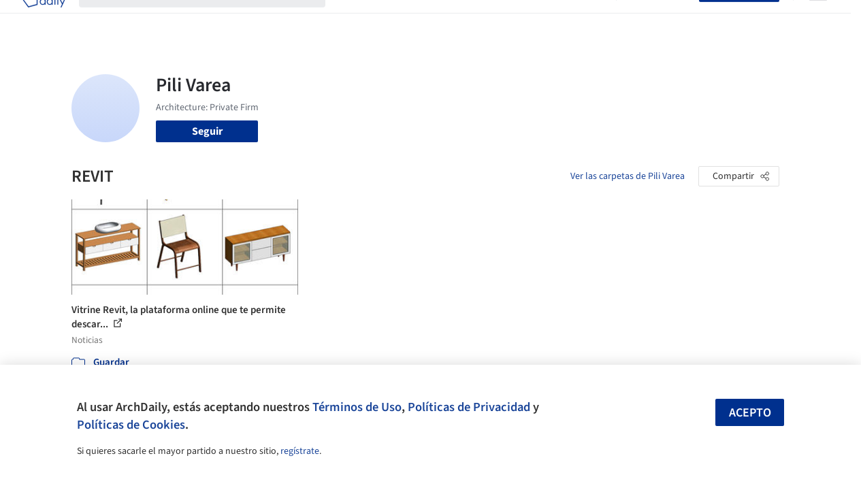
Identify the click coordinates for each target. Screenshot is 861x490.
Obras (353, 19)
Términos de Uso (357, 407)
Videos (586, 19)
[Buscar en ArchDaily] (213, 19)
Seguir (207, 131)
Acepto (750, 412)
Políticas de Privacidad (469, 407)
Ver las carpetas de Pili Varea (627, 176)
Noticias (541, 19)
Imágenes (400, 19)
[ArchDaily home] (43, 19)
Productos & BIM (472, 19)
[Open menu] (818, 19)
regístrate (299, 451)
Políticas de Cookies (131, 425)
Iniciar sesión (660, 19)
